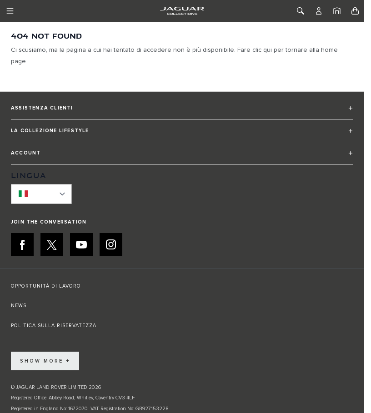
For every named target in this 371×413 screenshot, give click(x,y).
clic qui (262, 50)
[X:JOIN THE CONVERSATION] (51, 244)
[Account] (319, 11)
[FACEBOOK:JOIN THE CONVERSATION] (22, 244)
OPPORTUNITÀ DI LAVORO (46, 286)
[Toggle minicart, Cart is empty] (355, 11)
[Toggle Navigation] (10, 11)
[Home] (337, 11)
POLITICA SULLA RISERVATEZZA (53, 325)
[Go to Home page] (182, 11)
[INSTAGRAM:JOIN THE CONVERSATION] (111, 244)
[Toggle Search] (300, 11)
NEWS (18, 305)
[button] (182, 111)
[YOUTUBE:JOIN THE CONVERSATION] (81, 244)
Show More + (45, 360)
